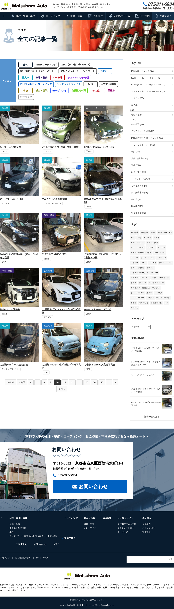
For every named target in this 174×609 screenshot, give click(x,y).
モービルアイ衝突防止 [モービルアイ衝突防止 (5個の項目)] (140, 288)
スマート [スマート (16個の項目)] (152, 263)
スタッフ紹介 (149, 527)
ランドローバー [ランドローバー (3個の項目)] (137, 293)
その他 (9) (136, 199)
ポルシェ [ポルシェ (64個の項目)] (142, 283)
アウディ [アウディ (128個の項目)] (147, 237)
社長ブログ (26, 97)
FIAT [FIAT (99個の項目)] (133, 237)
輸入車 (25, 77)
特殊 (89, 84)
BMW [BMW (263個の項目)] (152, 232)
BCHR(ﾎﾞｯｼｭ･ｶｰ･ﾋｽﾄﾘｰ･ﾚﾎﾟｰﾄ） (37, 71)
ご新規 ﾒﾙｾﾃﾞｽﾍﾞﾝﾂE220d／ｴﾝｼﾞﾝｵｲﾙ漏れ (145, 349)
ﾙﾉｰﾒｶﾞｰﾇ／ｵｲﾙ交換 (10, 147)
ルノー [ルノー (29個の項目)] (149, 293)
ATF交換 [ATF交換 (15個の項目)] (144, 232)
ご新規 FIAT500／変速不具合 (99, 364)
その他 (95, 90)
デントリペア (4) (142, 179)
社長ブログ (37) (138, 213)
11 (65, 382)
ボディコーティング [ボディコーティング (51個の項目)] (160, 278)
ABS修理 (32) (137, 124)
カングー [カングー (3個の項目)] (161, 247)
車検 (25, 90)
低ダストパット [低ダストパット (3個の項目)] (163, 298)
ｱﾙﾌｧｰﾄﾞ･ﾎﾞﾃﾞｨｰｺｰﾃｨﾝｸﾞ (143, 375)
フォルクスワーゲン (52, 203)
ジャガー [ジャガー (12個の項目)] (134, 263)
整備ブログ (165, 16)
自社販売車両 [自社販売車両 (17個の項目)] (156, 303)
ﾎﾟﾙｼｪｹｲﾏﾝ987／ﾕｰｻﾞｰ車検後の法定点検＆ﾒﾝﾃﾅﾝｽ (146, 363)
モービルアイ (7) (139, 186)
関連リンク (5, 557)
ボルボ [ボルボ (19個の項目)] (133, 283)
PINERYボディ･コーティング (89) (147, 138)
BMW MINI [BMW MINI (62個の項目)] (162, 232)
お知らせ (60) (137, 98)
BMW (88, 207)
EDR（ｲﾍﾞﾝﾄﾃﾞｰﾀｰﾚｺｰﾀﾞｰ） (77, 64)
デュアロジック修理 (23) (142, 131)
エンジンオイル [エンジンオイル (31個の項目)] (137, 247)
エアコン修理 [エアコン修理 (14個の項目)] (152, 242)
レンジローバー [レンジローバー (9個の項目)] (137, 298)
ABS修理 (98, 16)
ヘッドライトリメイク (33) (143, 145)
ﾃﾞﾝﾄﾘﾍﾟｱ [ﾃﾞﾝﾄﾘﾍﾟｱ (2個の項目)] (134, 308)
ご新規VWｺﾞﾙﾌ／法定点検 (14, 364)
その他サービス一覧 (127, 523)
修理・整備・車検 (25, 16)
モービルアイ (59, 90)
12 (72, 382)
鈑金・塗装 (76, 16)
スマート (47, 151)
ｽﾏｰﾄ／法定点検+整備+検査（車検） (61, 147)
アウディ (5, 203)
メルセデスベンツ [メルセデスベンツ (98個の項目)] (156, 283)
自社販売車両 (78, 90)
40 (102, 382)
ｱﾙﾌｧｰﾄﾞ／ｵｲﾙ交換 (10, 309)
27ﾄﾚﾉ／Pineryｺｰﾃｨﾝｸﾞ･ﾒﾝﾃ (99, 147)
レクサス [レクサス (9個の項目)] (158, 293)
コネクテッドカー (126, 527)
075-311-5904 (69, 475)
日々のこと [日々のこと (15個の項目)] (143, 303)
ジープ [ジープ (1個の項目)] (143, 263)
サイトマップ (42, 557)
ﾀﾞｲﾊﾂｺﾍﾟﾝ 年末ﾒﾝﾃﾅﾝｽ (54, 254)
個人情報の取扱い (23, 557)
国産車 (111, 90)
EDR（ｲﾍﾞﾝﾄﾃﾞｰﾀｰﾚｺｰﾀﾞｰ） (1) (146, 78)
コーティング (53, 16)
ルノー (4, 151)
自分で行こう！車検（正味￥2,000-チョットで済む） (34, 536)
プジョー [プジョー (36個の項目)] (154, 272)
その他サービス (121, 16)
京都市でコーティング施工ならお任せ (87, 600)
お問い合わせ (93, 486)
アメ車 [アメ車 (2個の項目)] (156, 237)
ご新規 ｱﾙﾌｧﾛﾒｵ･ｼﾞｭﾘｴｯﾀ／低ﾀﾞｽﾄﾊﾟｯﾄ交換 (146, 390)
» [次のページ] (115, 382)
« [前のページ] (30, 382)
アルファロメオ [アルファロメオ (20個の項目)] (137, 242)
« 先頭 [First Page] (22, 382)
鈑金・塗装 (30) (138, 172)
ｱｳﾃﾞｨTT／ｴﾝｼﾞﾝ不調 (11, 199)
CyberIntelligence (106, 605)
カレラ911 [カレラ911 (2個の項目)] (150, 247)
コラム (56, 544)
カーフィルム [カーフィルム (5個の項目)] (159, 252)
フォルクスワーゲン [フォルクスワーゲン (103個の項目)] (139, 272)
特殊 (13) (135, 151)
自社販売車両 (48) (139, 192)
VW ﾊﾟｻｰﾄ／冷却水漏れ (54, 199)
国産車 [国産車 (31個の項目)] (133, 303)
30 (94, 382)
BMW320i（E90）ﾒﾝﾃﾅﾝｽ (97, 309)
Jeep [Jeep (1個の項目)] (139, 237)
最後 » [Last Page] (62, 389)
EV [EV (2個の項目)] (170, 232)
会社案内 (145, 16)
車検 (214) (136, 165)
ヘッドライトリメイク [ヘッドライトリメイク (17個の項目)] (140, 278)
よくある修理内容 (17, 527)
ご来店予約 (21, 544)
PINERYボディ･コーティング (35, 84)
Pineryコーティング (47, 64)
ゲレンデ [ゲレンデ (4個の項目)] (134, 257)
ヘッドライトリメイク (68, 84)
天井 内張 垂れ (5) (139, 158)
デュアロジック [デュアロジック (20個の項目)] (165, 263)
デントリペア (90, 527)
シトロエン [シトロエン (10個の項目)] (161, 257)
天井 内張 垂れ (107, 84)
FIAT (46, 372)
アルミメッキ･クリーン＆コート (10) (148, 91)
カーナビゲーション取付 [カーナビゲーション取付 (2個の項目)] (141, 252)
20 (87, 382)
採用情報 (147, 531)
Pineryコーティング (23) (142, 71)
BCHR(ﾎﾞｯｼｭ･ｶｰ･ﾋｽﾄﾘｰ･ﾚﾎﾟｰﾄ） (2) (148, 84)
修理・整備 (41, 77)
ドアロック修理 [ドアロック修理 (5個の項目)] (137, 268)
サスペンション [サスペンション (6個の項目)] (147, 257)
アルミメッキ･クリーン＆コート (77, 71)
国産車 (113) (137, 206)
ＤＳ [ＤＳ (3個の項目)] (166, 303)
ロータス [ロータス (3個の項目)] (150, 298)
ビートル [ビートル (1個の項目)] (150, 268)
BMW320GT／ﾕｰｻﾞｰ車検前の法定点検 (146, 403)
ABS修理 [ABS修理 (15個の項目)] (134, 232)
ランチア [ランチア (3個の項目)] (156, 288)
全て (25, 64)
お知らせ (104, 71)
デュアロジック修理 (78, 77)
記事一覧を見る (152, 416)
